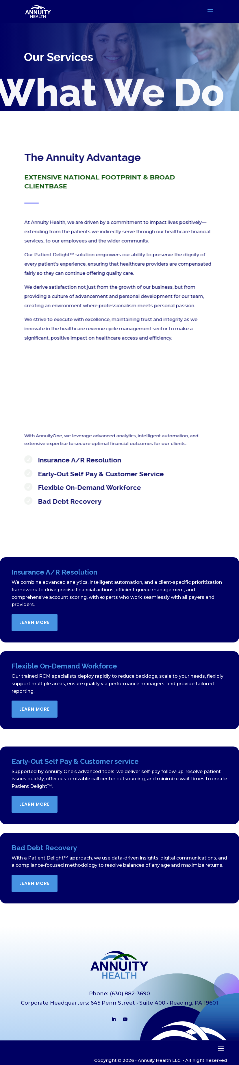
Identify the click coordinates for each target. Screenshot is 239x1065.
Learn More (34, 622)
